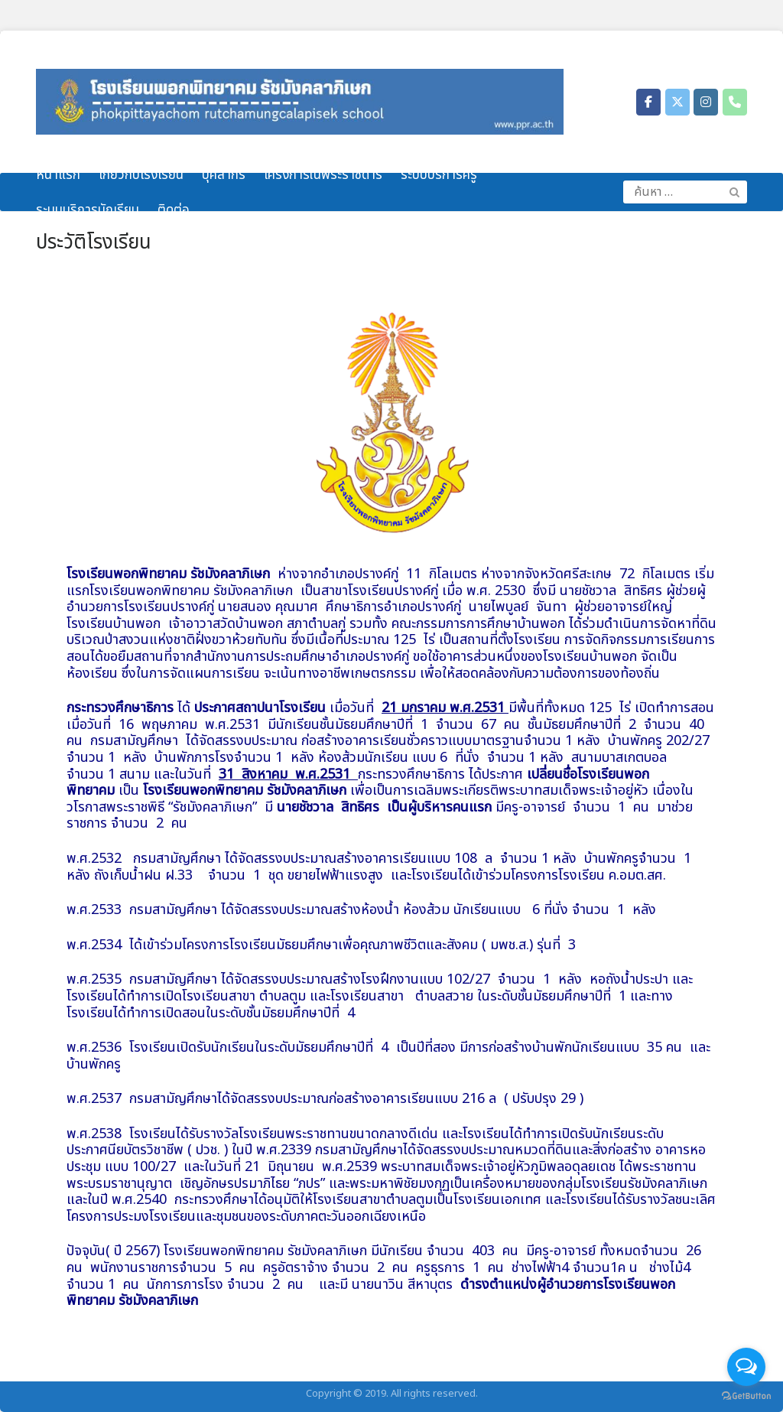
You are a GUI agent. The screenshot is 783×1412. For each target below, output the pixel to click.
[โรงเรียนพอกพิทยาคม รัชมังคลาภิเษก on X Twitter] (677, 102)
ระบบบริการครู (439, 175)
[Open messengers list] (746, 1367)
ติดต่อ (174, 210)
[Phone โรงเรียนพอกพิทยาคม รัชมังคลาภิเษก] (735, 102)
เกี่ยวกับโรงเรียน (141, 175)
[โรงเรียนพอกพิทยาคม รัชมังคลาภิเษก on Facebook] (648, 102)
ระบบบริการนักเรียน (87, 210)
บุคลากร (223, 175)
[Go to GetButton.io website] (746, 1396)
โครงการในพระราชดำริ (323, 175)
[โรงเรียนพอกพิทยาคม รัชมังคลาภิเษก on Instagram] (706, 102)
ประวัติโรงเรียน (93, 242)
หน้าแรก (58, 175)
